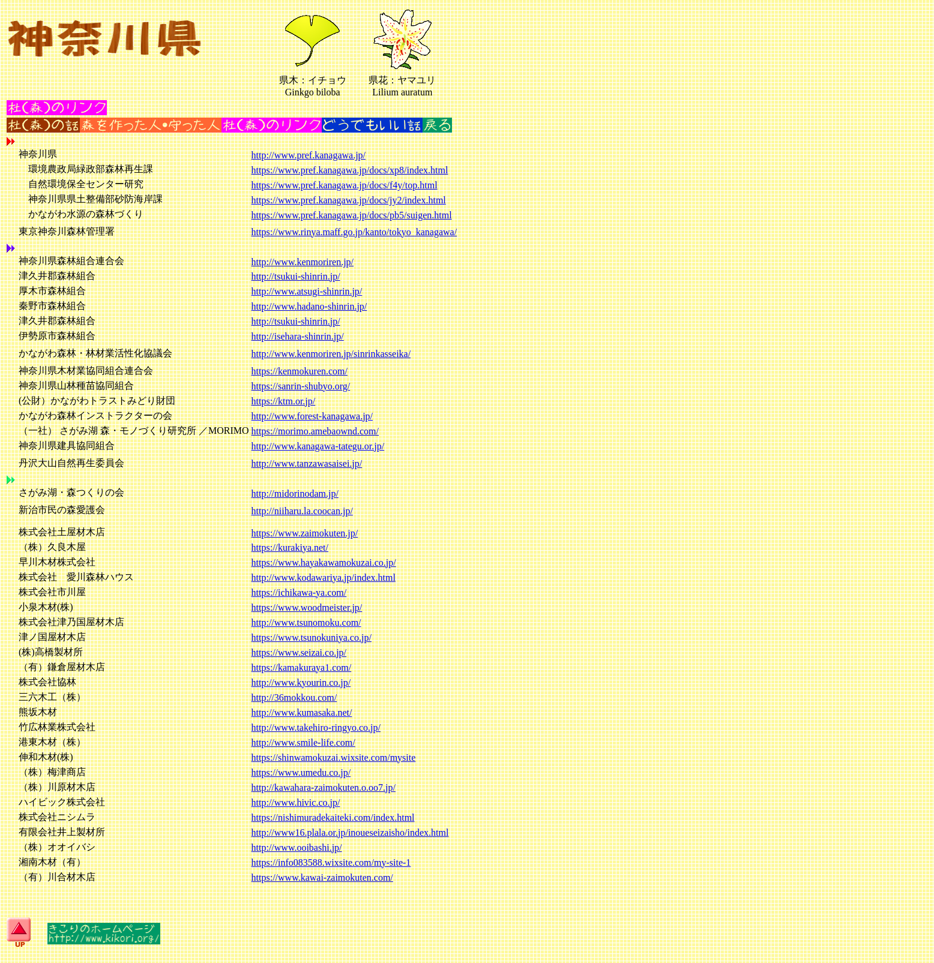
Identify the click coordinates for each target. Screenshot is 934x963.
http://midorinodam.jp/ (295, 493)
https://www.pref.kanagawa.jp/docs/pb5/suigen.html (352, 215)
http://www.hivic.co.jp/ (296, 802)
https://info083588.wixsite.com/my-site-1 (331, 862)
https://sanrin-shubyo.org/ (301, 386)
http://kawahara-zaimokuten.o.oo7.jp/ (324, 787)
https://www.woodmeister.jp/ (307, 607)
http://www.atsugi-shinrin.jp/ (307, 291)
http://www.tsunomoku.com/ (306, 622)
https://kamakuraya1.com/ (302, 667)
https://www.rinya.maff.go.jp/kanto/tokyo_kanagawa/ (354, 232)
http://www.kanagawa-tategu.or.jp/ (318, 446)
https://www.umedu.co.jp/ (301, 772)
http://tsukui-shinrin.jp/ (296, 276)
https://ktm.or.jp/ (284, 401)
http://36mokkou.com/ (294, 697)
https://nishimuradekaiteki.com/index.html (333, 817)
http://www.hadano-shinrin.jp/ (309, 306)
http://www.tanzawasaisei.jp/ (307, 463)
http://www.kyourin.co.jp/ (301, 682)
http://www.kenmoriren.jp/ (303, 262)
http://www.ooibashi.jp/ (297, 847)
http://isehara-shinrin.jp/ (298, 336)
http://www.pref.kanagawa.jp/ (309, 155)
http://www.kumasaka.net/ (302, 712)
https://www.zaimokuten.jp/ (305, 533)
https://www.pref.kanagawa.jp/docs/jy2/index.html (349, 200)
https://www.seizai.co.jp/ (299, 652)
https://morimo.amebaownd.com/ (315, 431)
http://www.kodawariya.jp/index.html (324, 577)
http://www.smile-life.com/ (303, 742)
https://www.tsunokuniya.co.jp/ (312, 637)
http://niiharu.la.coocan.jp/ (302, 511)
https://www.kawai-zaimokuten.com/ (322, 877)
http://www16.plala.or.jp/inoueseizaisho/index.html (350, 832)
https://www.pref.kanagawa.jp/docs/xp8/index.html (350, 170)
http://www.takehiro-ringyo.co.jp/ (316, 727)
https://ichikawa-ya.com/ (299, 592)
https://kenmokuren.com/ (300, 371)
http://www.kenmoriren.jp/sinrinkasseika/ (331, 354)
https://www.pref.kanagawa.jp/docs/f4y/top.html (345, 185)
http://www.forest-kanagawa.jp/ (312, 416)
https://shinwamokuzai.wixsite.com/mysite (334, 757)
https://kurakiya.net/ (290, 547)
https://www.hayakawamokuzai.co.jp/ (324, 562)
